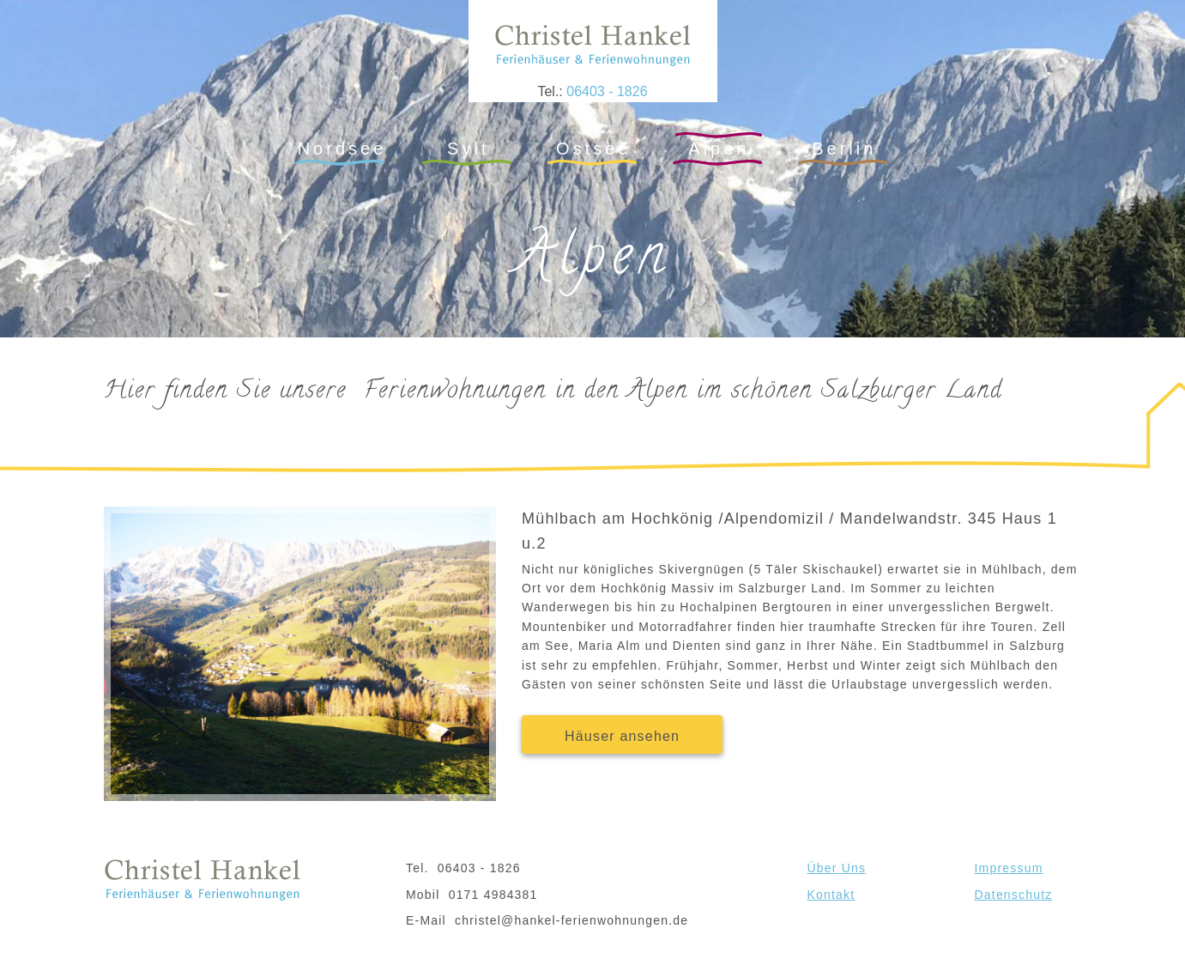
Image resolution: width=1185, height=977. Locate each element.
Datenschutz (1014, 894)
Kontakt (831, 894)
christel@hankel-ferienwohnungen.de (571, 920)
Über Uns (837, 868)
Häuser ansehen (622, 736)
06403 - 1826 (606, 91)
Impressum (1009, 868)
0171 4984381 (493, 894)
